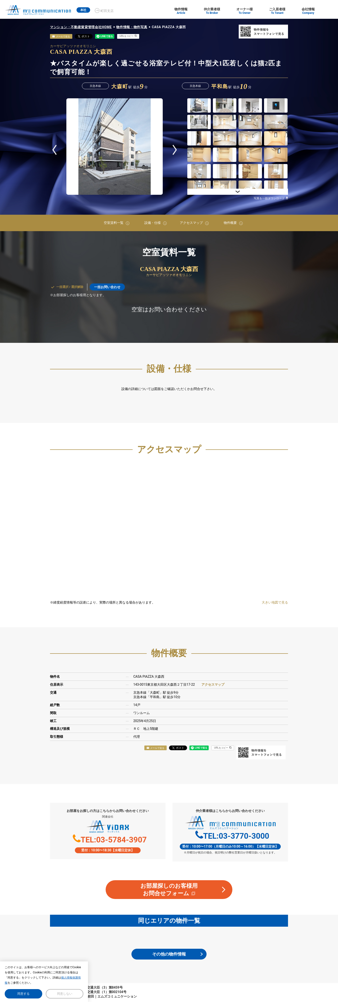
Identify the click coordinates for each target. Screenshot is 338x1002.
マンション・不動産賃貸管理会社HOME (81, 27)
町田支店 (110, 11)
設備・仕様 (152, 223)
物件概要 (230, 223)
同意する (23, 993)
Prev (54, 150)
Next (175, 150)
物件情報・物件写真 (131, 27)
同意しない (64, 993)
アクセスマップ (191, 223)
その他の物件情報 (169, 954)
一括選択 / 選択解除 (69, 287)
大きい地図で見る (275, 602)
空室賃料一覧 (113, 223)
